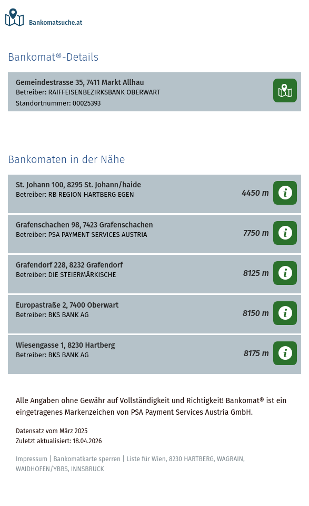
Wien (159, 459)
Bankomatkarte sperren (87, 459)
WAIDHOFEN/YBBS (42, 469)
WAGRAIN (230, 459)
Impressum (31, 459)
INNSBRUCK (87, 469)
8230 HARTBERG (191, 459)
